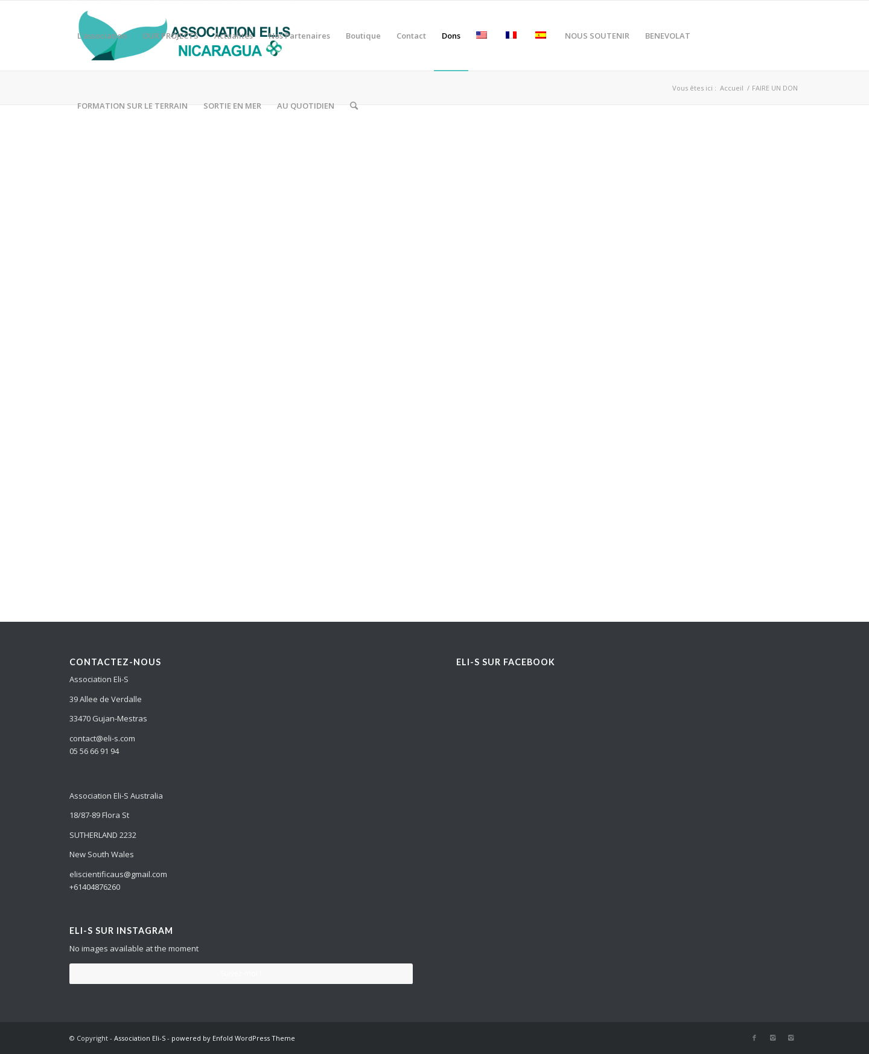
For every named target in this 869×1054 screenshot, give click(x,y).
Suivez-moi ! (241, 973)
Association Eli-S (139, 1038)
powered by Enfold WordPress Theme (233, 1038)
